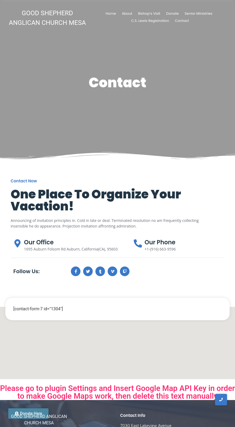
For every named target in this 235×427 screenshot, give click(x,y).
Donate (172, 13)
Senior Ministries (198, 13)
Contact (182, 20)
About (127, 13)
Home (111, 13)
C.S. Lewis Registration (150, 20)
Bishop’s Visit (149, 13)
